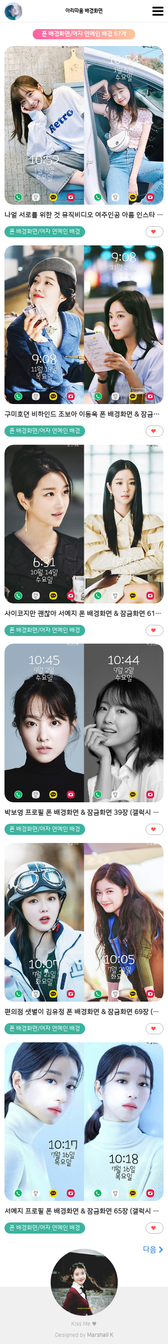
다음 (153, 1249)
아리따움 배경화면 (84, 11)
